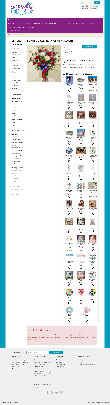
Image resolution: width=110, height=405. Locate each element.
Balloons (13, 57)
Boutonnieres (15, 184)
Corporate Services (61, 364)
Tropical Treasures (17, 116)
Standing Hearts (16, 153)
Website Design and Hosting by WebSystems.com (98, 402)
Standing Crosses (16, 150)
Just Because (15, 85)
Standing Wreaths (16, 156)
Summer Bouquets (14, 23)
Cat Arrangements (17, 101)
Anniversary (15, 75)
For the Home (15, 164)
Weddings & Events (17, 168)
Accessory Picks (16, 55)
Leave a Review (60, 369)
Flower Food (15, 63)
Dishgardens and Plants (18, 130)
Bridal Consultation (17, 176)
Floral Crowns (15, 186)
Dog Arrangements (17, 104)
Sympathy (32, 27)
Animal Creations (79, 23)
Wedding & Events (14, 31)
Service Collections (17, 148)
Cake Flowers (15, 195)
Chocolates (14, 60)
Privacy (80, 362)
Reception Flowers (17, 192)
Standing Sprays (16, 158)
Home (9, 34)
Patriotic (14, 110)
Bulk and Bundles (65, 23)
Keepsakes (14, 65)
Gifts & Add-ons (37, 23)
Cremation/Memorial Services (17, 144)
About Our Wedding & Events (17, 172)
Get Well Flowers (16, 83)
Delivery (80, 360)
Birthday (13, 77)
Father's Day (26, 23)
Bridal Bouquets (16, 178)
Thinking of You (15, 91)
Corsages (14, 181)
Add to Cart (89, 46)
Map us (14, 369)
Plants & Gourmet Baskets (17, 27)
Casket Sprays (15, 140)
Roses (13, 113)
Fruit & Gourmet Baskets (16, 126)
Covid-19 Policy (60, 366)
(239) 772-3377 (16, 366)
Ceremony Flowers (17, 189)
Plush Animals (15, 68)
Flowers (91, 23)
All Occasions (51, 23)
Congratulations (16, 80)
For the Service (16, 161)
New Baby (14, 88)
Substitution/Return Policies (86, 364)
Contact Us (59, 362)
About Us (58, 360)
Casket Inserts (15, 137)
